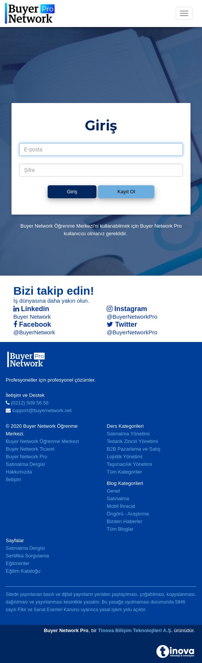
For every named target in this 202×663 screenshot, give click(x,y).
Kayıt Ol (126, 191)
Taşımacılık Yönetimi (129, 464)
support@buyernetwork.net (42, 410)
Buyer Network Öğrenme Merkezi (42, 441)
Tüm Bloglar (120, 529)
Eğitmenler (17, 563)
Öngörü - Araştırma (128, 514)
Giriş (72, 191)
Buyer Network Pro (26, 456)
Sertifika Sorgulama (27, 556)
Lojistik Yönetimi (125, 456)
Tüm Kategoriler (124, 472)
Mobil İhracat (121, 506)
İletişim (13, 479)
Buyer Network (32, 316)
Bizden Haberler (124, 521)
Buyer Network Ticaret (30, 449)
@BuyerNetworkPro (132, 316)
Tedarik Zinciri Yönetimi (132, 441)
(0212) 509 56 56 (30, 403)
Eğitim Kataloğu (23, 571)
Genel (113, 491)
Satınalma (118, 498)
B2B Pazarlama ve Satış (133, 449)
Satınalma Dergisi (25, 464)
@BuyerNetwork (34, 332)
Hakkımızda (19, 472)
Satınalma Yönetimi (128, 434)
